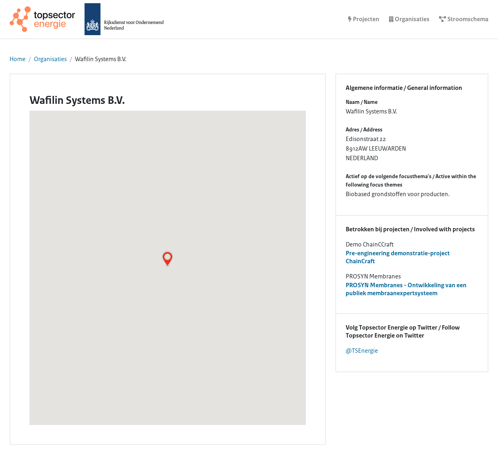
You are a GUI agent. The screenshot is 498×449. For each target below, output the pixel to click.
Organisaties (50, 59)
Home (18, 59)
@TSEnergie (362, 351)
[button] (167, 259)
